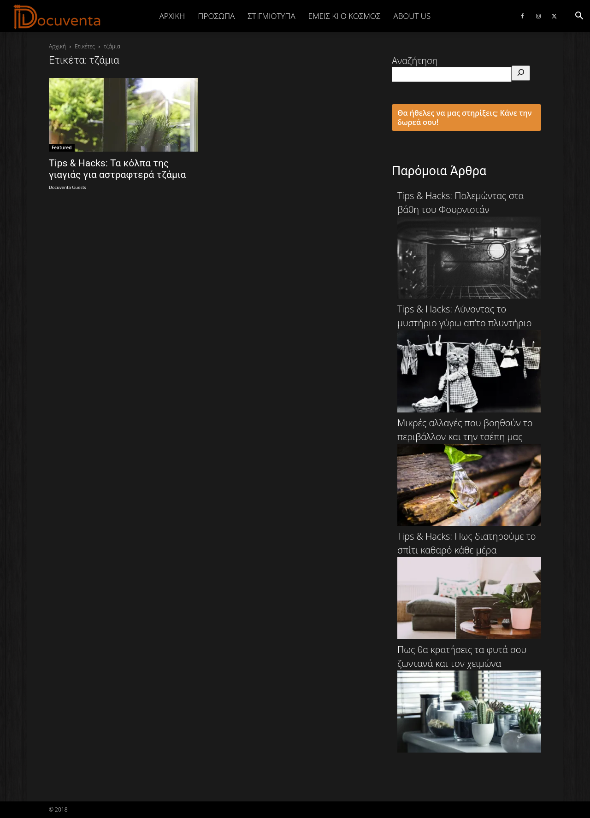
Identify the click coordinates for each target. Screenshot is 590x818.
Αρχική (172, 16)
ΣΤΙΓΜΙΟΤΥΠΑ (271, 16)
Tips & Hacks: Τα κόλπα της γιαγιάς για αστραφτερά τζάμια (117, 169)
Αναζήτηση (415, 60)
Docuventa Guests (67, 187)
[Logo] (57, 16)
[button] (579, 16)
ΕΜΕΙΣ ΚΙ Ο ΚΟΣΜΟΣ (344, 16)
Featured (62, 147)
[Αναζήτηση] (521, 73)
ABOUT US (412, 16)
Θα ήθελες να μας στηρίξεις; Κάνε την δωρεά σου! (464, 117)
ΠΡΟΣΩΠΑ (216, 16)
